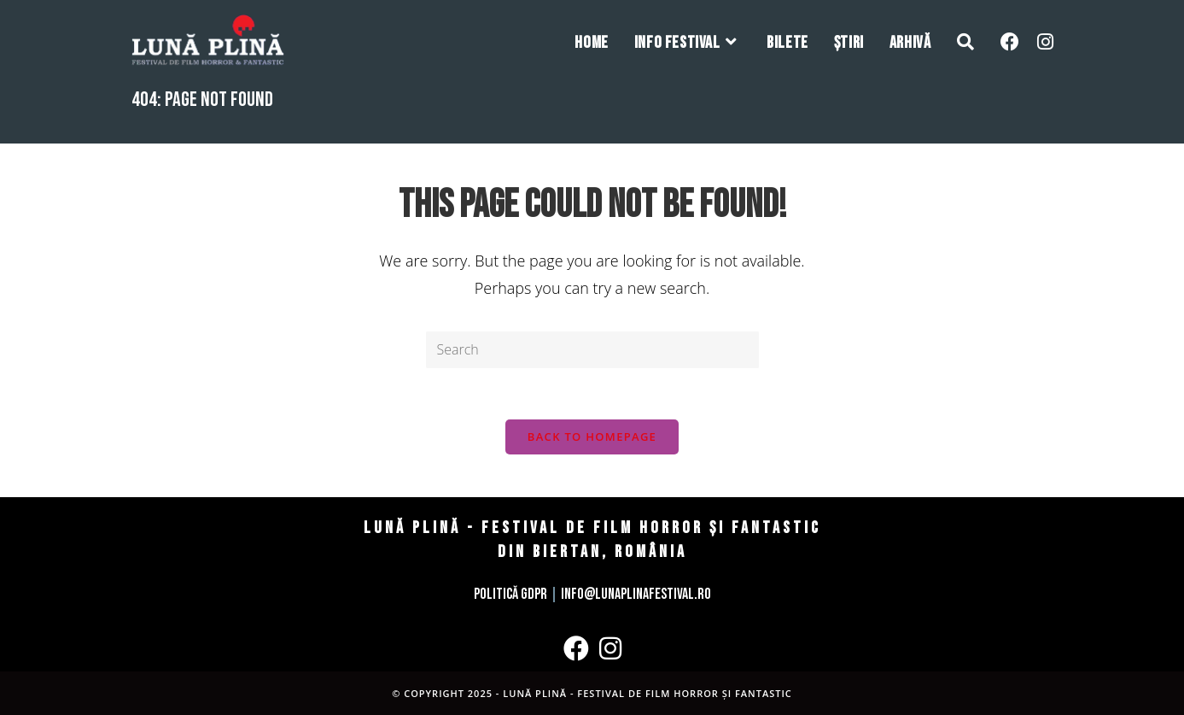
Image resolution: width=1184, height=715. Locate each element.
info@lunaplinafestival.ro (636, 594)
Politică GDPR (510, 594)
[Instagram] (610, 648)
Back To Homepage (592, 436)
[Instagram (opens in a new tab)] (1045, 41)
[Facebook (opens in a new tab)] (1010, 41)
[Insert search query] (592, 349)
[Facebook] (576, 648)
